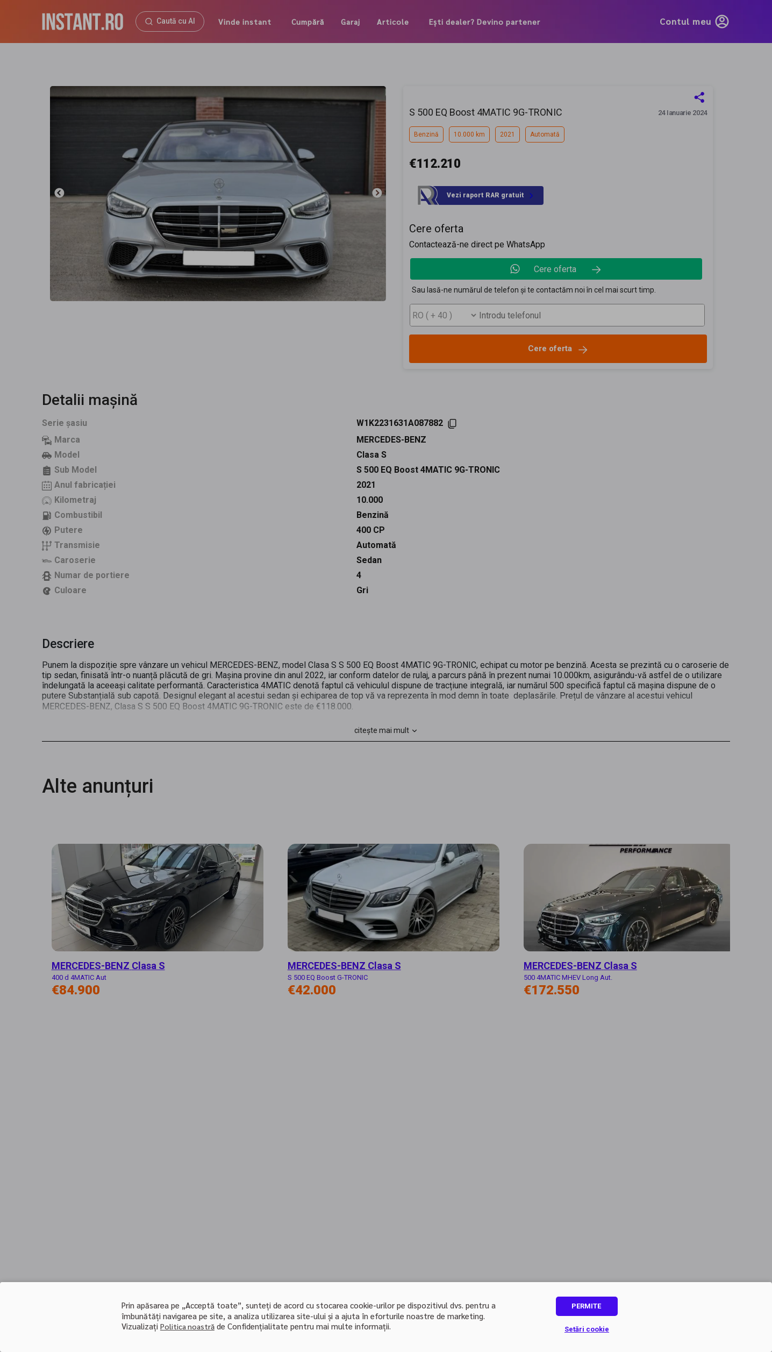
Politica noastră (187, 1326)
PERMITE (586, 1306)
